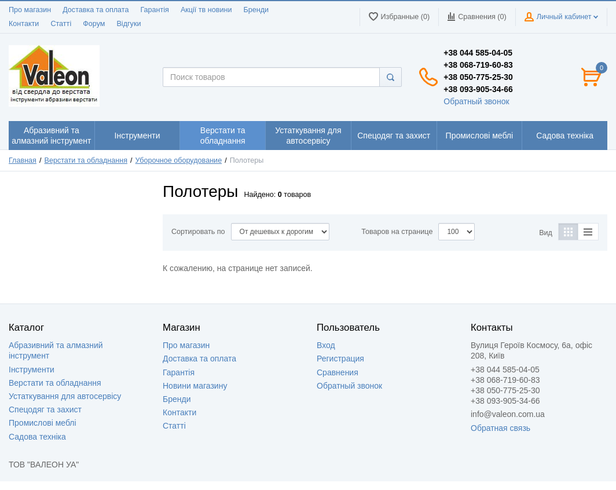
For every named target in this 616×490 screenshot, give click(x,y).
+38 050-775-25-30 (478, 77)
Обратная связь (500, 428)
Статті (60, 24)
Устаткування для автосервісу (65, 396)
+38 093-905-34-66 (478, 89)
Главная (22, 160)
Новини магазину (195, 385)
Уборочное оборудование (178, 160)
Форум (94, 24)
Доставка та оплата (96, 10)
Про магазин (30, 10)
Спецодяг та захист (45, 409)
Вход (326, 345)
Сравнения (337, 372)
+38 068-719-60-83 (478, 65)
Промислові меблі (42, 422)
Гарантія (154, 10)
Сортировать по (198, 232)
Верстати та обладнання (86, 160)
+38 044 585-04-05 (477, 52)
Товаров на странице (396, 232)
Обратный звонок (476, 101)
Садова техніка (37, 436)
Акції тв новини (206, 10)
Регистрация (340, 358)
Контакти (24, 24)
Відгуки (128, 24)
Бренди (256, 10)
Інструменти (31, 369)
